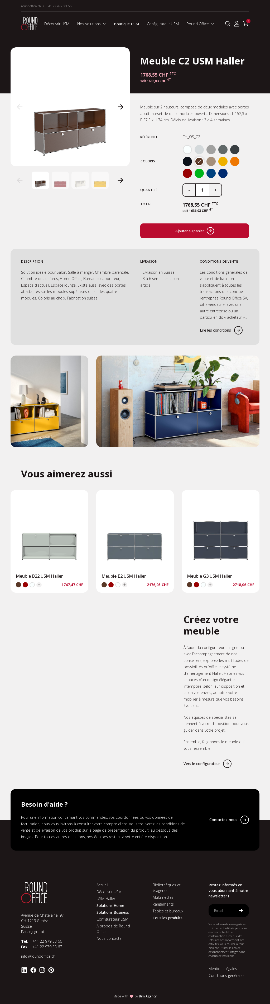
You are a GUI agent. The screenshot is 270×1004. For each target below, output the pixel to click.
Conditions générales (226, 975)
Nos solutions (91, 23)
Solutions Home (110, 905)
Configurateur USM (163, 23)
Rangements (163, 904)
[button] (19, 106)
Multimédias (163, 897)
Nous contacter (110, 938)
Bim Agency (148, 996)
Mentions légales (223, 968)
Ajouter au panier (194, 230)
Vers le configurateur (202, 763)
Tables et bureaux (168, 910)
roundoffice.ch (31, 6)
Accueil (102, 884)
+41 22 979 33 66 (58, 6)
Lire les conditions (215, 330)
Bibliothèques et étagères (167, 887)
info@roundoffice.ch (38, 956)
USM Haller (106, 898)
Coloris (148, 161)
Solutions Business (113, 912)
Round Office (200, 23)
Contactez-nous (223, 819)
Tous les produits (167, 917)
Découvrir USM (56, 23)
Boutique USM (126, 23)
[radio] (187, 149)
